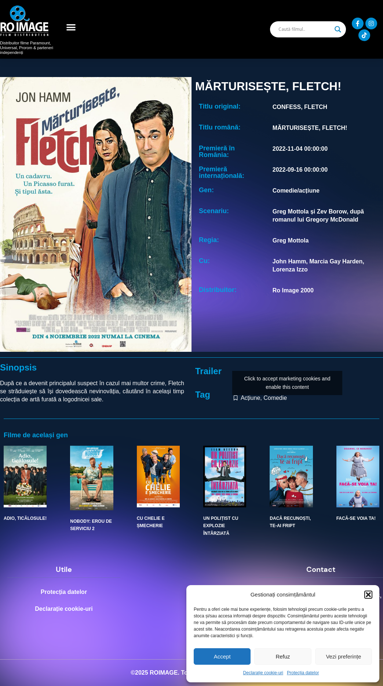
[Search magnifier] (338, 29)
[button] (368, 594)
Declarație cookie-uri (263, 672)
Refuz (283, 656)
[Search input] (304, 29)
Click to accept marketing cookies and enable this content (287, 383)
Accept (222, 656)
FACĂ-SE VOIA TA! (356, 518)
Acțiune (250, 398)
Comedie (275, 398)
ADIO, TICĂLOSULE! (25, 518)
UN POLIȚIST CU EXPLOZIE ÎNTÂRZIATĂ (220, 526)
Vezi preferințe (343, 656)
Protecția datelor (303, 672)
